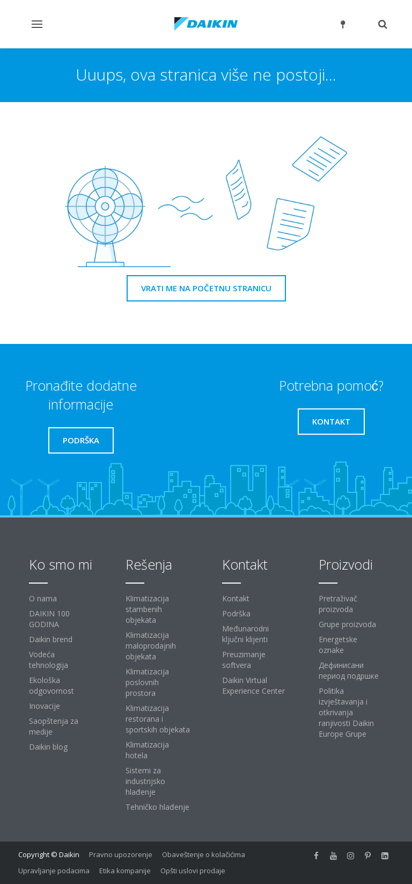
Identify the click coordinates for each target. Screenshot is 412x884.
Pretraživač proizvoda (338, 603)
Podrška (236, 613)
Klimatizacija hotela (147, 749)
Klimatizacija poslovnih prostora (147, 682)
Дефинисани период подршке (349, 670)
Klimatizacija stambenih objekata (147, 609)
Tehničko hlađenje (157, 807)
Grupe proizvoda (347, 624)
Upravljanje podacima (54, 870)
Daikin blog (48, 747)
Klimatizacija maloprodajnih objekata (151, 646)
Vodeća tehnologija (48, 659)
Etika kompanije (125, 870)
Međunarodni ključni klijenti (245, 633)
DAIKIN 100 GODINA (49, 618)
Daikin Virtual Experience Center (253, 685)
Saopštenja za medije (53, 726)
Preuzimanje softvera (244, 659)
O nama (43, 598)
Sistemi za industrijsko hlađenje (145, 781)
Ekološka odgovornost (51, 685)
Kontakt (235, 598)
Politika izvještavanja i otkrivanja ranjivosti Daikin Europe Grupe (346, 712)
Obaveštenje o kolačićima (203, 854)
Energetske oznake (338, 644)
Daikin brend (50, 639)
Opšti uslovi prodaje (192, 870)
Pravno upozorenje (120, 854)
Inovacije (44, 706)
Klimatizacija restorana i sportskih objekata (158, 719)
